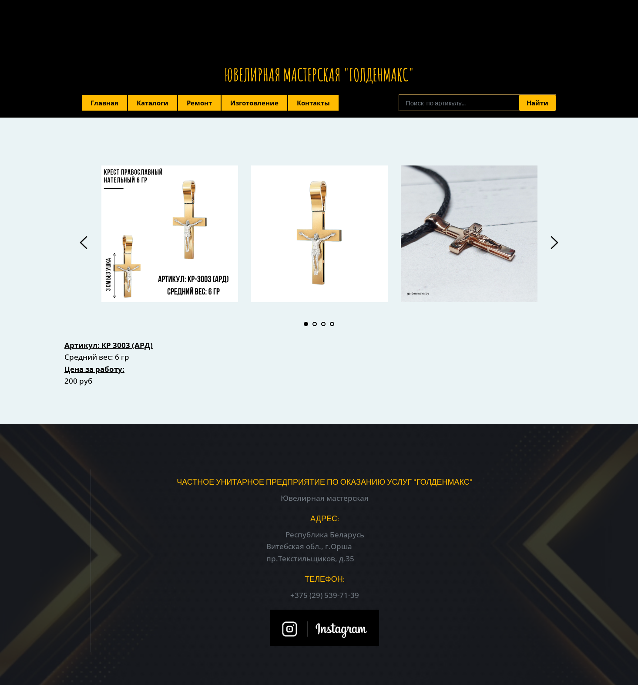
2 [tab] (314, 324)
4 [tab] (332, 324)
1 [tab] (306, 324)
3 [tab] (323, 324)
